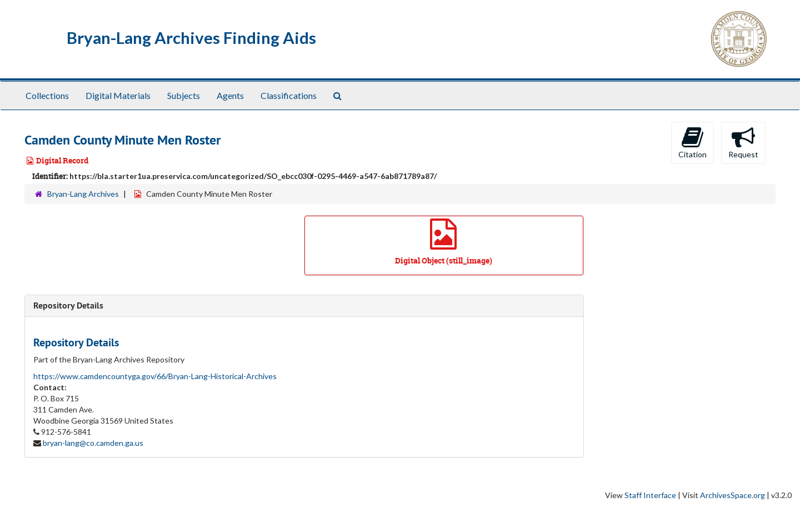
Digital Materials (118, 95)
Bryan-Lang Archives (83, 193)
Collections (47, 95)
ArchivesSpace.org (732, 495)
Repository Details (68, 305)
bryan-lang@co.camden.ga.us (93, 443)
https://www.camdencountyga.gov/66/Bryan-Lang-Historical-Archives (155, 376)
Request (743, 142)
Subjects (183, 95)
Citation (692, 142)
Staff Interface (650, 495)
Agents (230, 95)
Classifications (289, 95)
